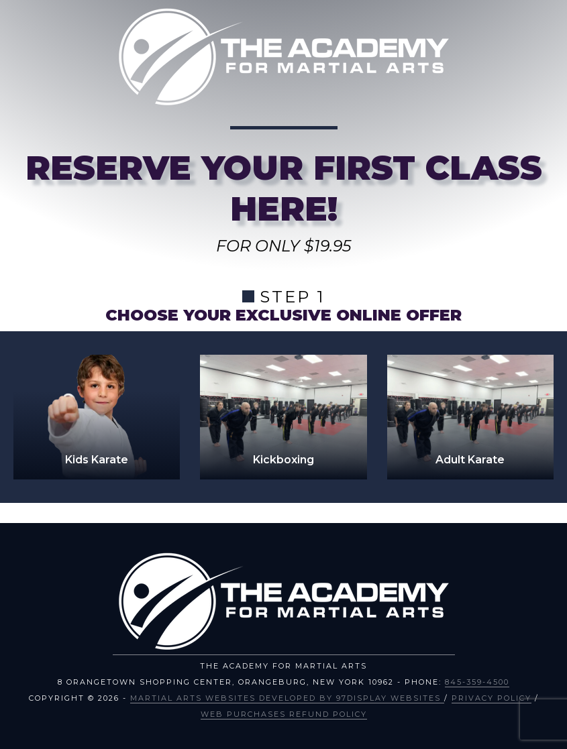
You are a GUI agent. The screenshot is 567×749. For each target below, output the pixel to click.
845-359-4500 (477, 682)
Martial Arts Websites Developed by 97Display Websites (287, 698)
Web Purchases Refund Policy (284, 714)
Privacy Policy (491, 698)
